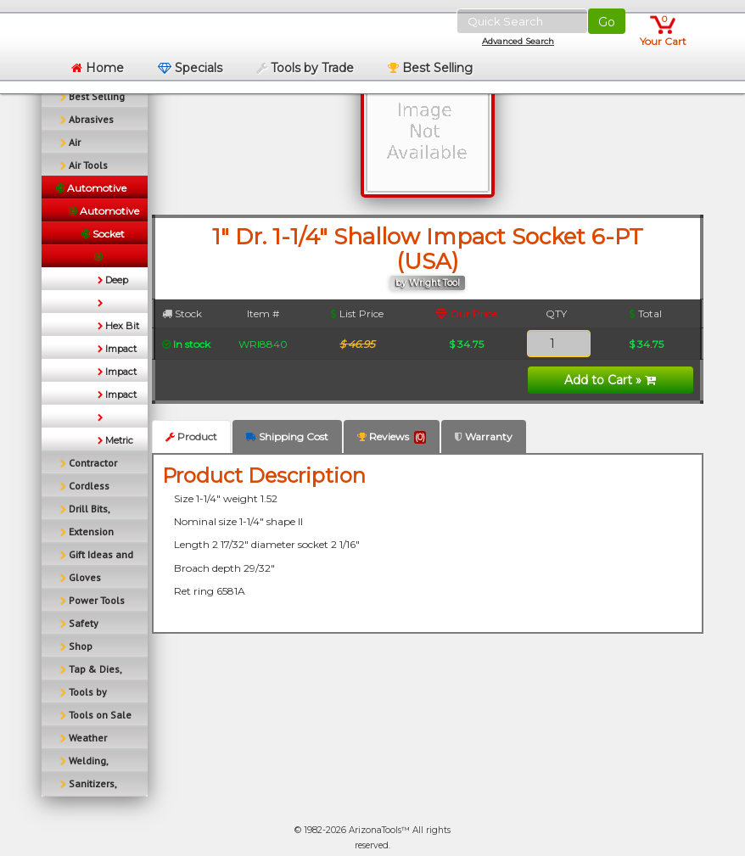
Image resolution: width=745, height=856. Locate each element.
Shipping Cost (287, 436)
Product (191, 436)
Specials (190, 68)
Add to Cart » (610, 380)
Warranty (484, 436)
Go (606, 22)
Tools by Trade (305, 68)
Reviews (391, 437)
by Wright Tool (427, 282)
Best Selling (430, 68)
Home (97, 68)
